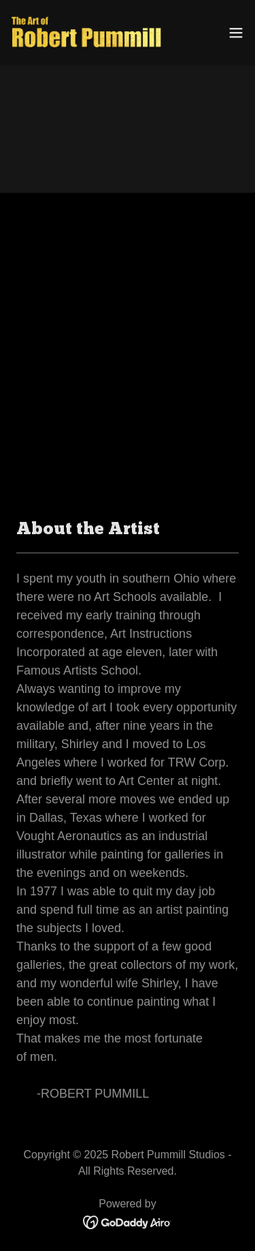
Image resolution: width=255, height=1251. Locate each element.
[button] (236, 32)
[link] (87, 32)
